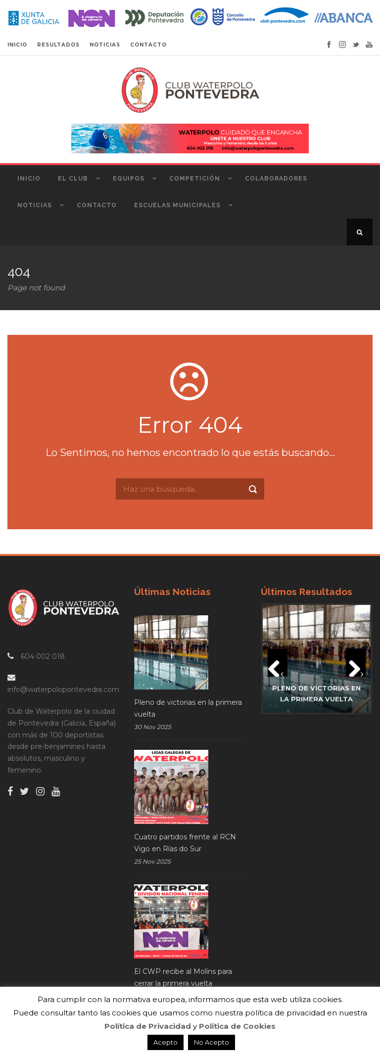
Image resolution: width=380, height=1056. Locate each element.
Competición (194, 178)
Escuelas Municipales (177, 205)
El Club (73, 178)
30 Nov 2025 (152, 727)
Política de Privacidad (147, 1026)
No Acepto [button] (211, 1042)
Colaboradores (276, 178)
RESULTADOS (58, 45)
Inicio (29, 178)
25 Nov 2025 (152, 861)
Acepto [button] (165, 1042)
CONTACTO (148, 45)
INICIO (17, 45)
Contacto (97, 205)
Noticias (34, 205)
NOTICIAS (105, 45)
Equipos (128, 178)
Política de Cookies (237, 1026)
